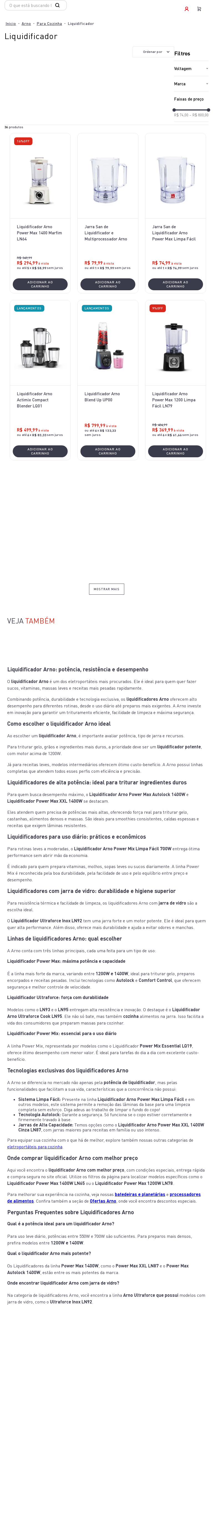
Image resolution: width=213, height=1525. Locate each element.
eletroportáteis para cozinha (34, 1146)
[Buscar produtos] (58, 5)
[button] (191, 68)
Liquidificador (81, 23)
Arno (26, 23)
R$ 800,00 (199, 115)
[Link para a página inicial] (10, 23)
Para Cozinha (49, 23)
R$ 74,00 (181, 115)
